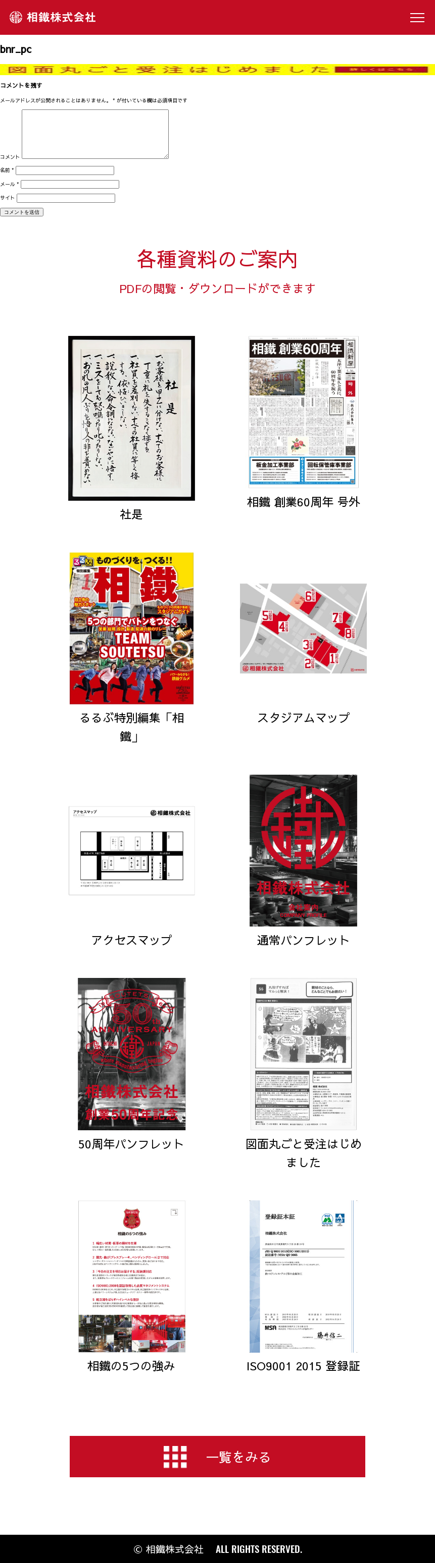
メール (9, 184)
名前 (7, 169)
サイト (7, 197)
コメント (10, 156)
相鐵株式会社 (52, 17)
